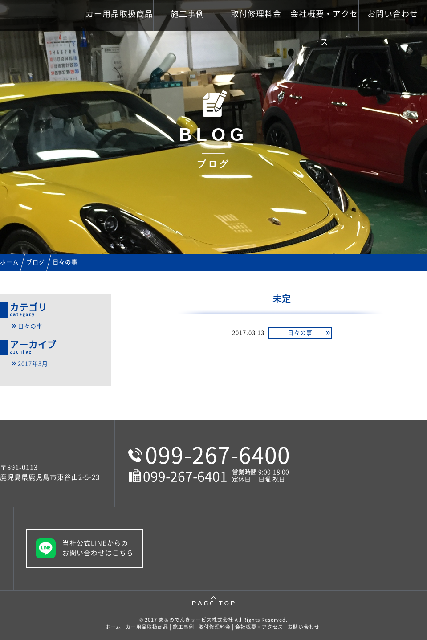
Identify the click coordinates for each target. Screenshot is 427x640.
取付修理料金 (256, 14)
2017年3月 (33, 364)
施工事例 (187, 14)
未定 (281, 299)
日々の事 (300, 333)
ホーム (113, 626)
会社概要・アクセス (324, 20)
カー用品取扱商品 (119, 14)
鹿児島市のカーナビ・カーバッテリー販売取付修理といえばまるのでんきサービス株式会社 (65, 26)
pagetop (213, 601)
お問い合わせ (392, 14)
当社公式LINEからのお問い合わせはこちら (98, 548)
